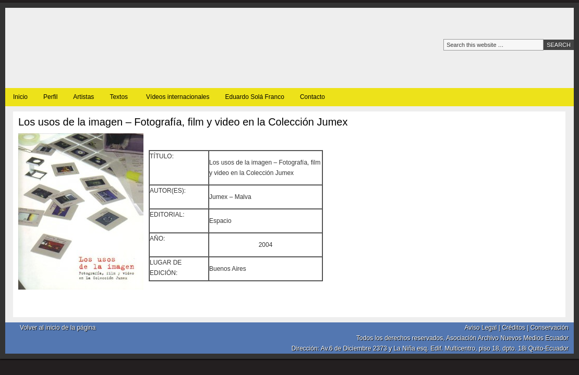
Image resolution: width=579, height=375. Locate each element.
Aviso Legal (481, 327)
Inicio (20, 97)
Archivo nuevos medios (125, 48)
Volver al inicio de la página (57, 327)
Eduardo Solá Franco (254, 97)
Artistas (83, 97)
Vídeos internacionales (177, 97)
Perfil (50, 97)
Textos (119, 98)
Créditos (513, 327)
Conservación (549, 327)
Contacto (312, 97)
